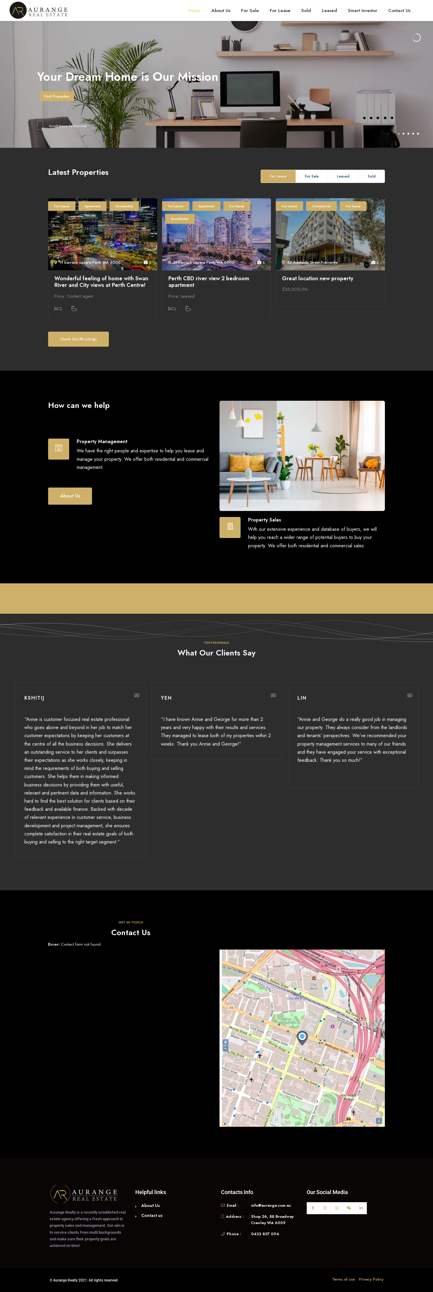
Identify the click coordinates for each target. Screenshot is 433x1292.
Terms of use (343, 1279)
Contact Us (399, 10)
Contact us (152, 1215)
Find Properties (57, 96)
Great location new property (317, 278)
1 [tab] (399, 134)
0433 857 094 (265, 1234)
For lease (236, 206)
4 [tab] (413, 134)
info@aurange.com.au (271, 1205)
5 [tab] (418, 134)
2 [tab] (403, 134)
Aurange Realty (65, 1280)
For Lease (280, 10)
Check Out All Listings (78, 339)
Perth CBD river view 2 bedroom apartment (208, 282)
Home (194, 10)
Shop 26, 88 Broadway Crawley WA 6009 (272, 1220)
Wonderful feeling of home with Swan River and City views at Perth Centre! (101, 282)
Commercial (321, 206)
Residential (124, 206)
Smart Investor (362, 10)
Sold (306, 10)
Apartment (92, 206)
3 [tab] (408, 134)
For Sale (250, 10)
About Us (220, 10)
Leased (329, 10)
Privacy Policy (371, 1279)
